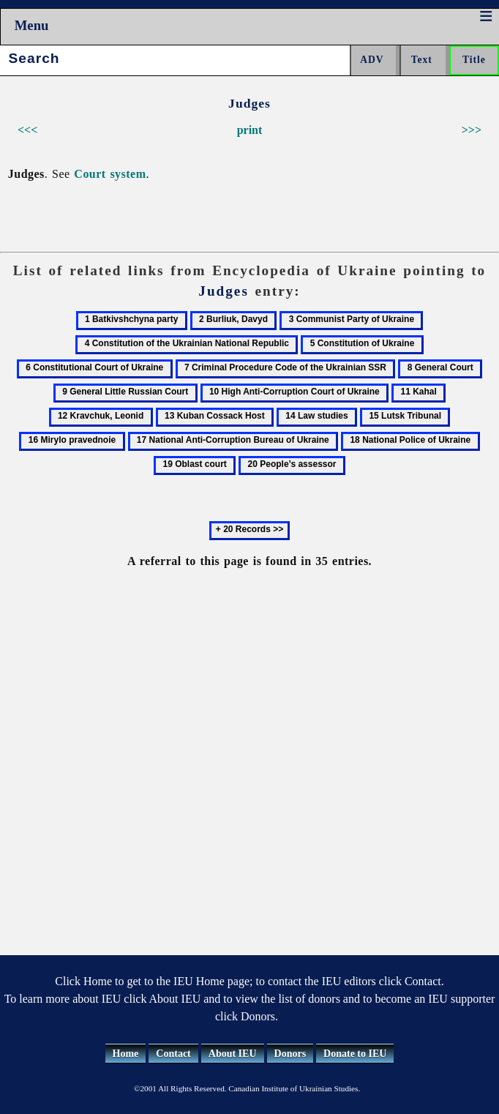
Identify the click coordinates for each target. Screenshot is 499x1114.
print (250, 130)
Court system (110, 174)
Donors (290, 1053)
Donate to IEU (354, 1053)
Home (126, 1053)
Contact (173, 1053)
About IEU (233, 1053)
